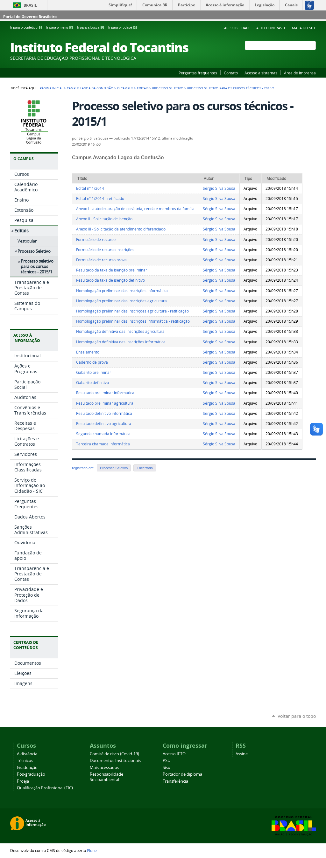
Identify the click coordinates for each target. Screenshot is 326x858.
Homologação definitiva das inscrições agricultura (120, 331)
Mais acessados (104, 767)
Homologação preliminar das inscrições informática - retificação (133, 321)
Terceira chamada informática (103, 444)
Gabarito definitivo (92, 382)
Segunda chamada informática (103, 433)
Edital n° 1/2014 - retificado (100, 198)
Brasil (30, 5)
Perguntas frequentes (198, 72)
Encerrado (144, 468)
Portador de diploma (182, 774)
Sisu (166, 767)
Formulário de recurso (96, 239)
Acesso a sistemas (260, 72)
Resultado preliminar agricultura (104, 403)
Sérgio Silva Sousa (219, 188)
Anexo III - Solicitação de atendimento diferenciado (121, 229)
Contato (231, 72)
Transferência (175, 781)
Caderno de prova (92, 362)
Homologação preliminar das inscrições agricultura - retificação (132, 311)
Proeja (23, 781)
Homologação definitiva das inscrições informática (121, 342)
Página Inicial (51, 88)
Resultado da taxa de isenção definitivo (110, 280)
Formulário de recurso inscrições (105, 249)
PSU (166, 760)
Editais (142, 88)
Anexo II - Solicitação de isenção (104, 219)
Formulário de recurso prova (101, 260)
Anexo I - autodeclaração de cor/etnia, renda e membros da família (135, 208)
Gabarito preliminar (93, 372)
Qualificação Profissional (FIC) (45, 788)
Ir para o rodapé (123, 27)
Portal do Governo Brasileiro (30, 16)
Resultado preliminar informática (105, 392)
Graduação (27, 767)
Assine (242, 754)
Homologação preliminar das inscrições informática (122, 290)
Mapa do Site (304, 27)
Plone (92, 850)
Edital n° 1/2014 (90, 188)
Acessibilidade (237, 27)
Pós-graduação (31, 774)
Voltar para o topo (297, 716)
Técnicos (25, 760)
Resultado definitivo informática (104, 413)
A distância (27, 754)
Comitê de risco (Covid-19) (114, 754)
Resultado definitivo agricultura (103, 423)
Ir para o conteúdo (27, 27)
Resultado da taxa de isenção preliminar (111, 270)
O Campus (125, 88)
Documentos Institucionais (115, 760)
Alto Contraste (271, 27)
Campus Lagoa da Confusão (90, 88)
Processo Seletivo (167, 88)
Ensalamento (87, 352)
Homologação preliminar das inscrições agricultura (121, 301)
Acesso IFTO (174, 754)
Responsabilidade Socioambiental (106, 777)
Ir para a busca (91, 27)
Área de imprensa (300, 72)
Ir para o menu (60, 27)
